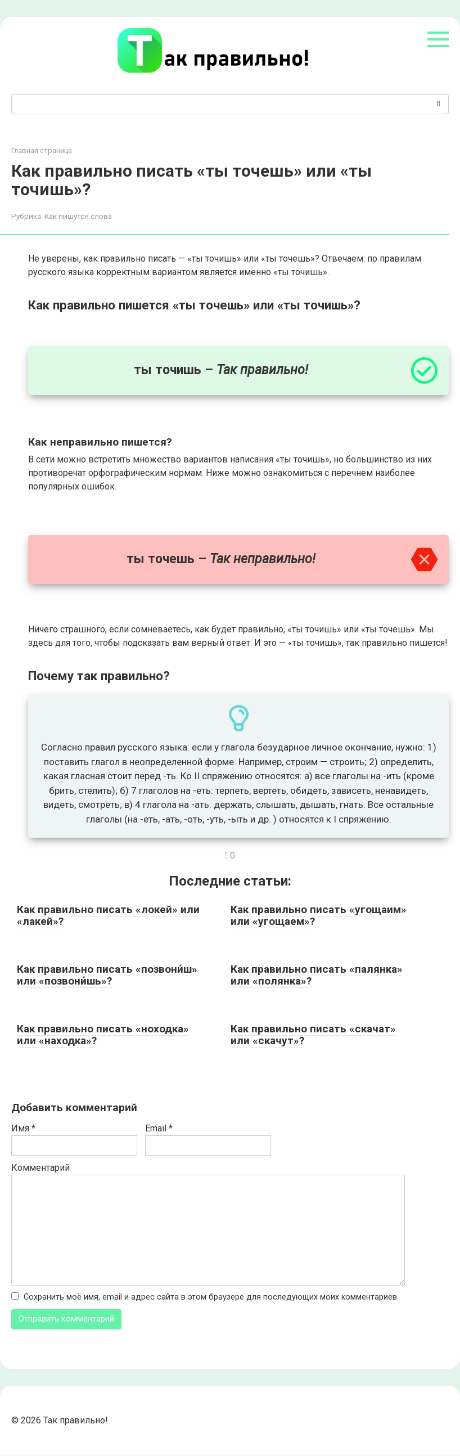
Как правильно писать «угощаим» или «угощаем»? (319, 915)
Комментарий (40, 1167)
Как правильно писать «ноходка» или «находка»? (103, 1034)
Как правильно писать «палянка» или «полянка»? (317, 975)
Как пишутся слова (78, 216)
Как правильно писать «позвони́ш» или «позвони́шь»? (107, 975)
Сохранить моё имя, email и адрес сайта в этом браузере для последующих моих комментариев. (211, 1297)
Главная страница (41, 150)
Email (159, 1128)
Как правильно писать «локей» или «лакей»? (108, 915)
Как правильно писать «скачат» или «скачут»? (313, 1034)
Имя (23, 1128)
